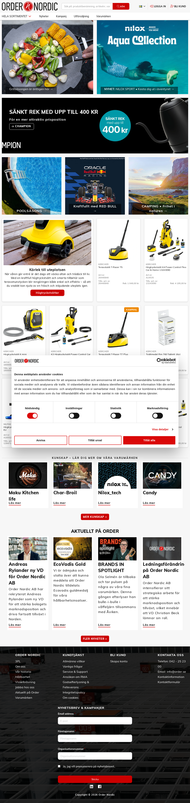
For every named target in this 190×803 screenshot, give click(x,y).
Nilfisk (7, 424)
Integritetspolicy (74, 692)
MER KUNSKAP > (95, 517)
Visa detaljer (160, 429)
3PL (18, 661)
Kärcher (103, 264)
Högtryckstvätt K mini (15, 354)
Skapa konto (118, 661)
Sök (121, 6)
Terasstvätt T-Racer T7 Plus (113, 354)
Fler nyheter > (95, 638)
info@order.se (176, 671)
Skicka (95, 779)
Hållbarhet (22, 677)
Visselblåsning (25, 682)
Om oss (20, 666)
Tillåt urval (95, 440)
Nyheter (44, 16)
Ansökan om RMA (75, 677)
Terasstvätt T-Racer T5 (110, 267)
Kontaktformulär (169, 682)
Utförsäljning (81, 16)
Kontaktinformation (171, 677)
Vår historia (23, 671)
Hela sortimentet (16, 16)
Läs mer (15, 503)
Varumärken (103, 16)
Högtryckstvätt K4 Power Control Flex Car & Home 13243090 (166, 268)
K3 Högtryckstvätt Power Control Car (71, 354)
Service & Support (75, 671)
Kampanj (61, 16)
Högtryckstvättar (47, 292)
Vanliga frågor (73, 666)
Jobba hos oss (24, 687)
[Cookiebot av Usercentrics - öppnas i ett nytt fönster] (159, 361)
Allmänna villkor (74, 661)
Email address (66, 713)
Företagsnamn (67, 731)
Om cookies (70, 697)
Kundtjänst (73, 655)
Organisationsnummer (71, 748)
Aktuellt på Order (27, 692)
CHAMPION (23, 126)
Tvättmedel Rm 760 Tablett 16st (163, 354)
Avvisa (40, 440)
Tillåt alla (149, 440)
